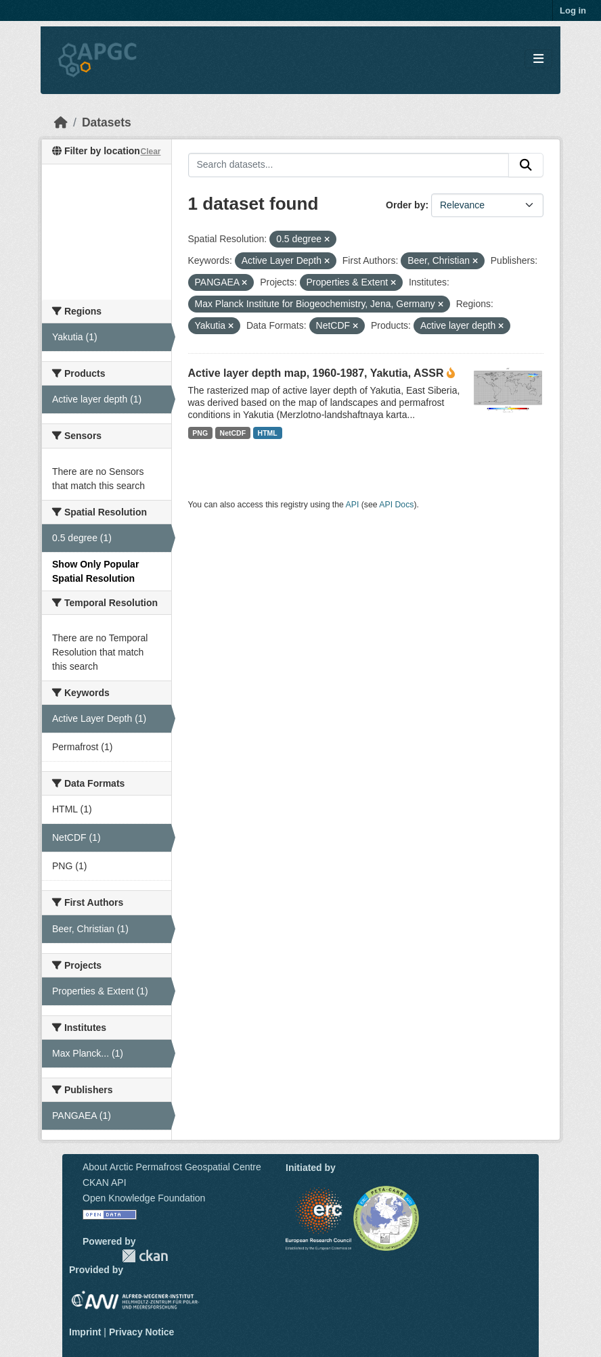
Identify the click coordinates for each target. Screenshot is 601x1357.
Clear (150, 151)
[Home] (61, 122)
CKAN (145, 1256)
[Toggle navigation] (538, 59)
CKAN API (105, 1182)
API (352, 504)
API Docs (396, 504)
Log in (573, 10)
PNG (200, 433)
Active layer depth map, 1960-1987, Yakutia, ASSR (316, 373)
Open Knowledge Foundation (144, 1198)
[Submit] (525, 165)
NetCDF (233, 433)
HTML (267, 433)
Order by (405, 205)
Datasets (106, 122)
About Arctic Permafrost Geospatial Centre (172, 1167)
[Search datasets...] (349, 165)
